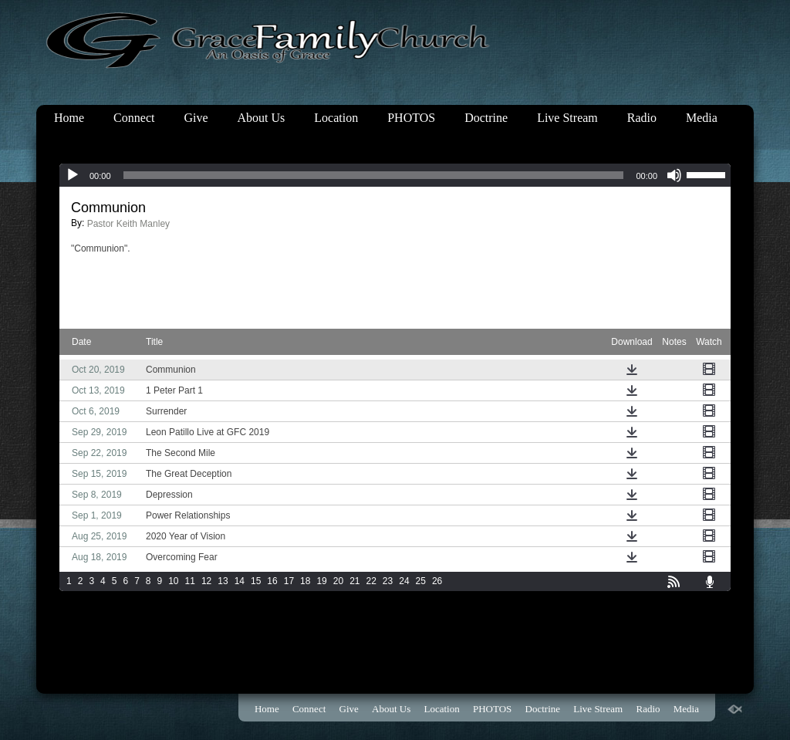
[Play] (72, 175)
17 (289, 581)
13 (223, 581)
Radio (642, 117)
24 (404, 581)
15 (256, 581)
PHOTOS (411, 117)
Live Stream (567, 117)
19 (321, 581)
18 (305, 581)
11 (190, 581)
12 (206, 581)
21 (354, 581)
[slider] (373, 175)
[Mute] (674, 175)
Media (701, 117)
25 (421, 581)
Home (69, 117)
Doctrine (486, 117)
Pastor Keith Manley (128, 223)
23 (388, 581)
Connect (133, 117)
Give (196, 117)
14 (240, 581)
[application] (395, 175)
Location (336, 117)
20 (338, 581)
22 (371, 581)
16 (272, 581)
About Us (261, 117)
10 (173, 581)
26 (437, 581)
